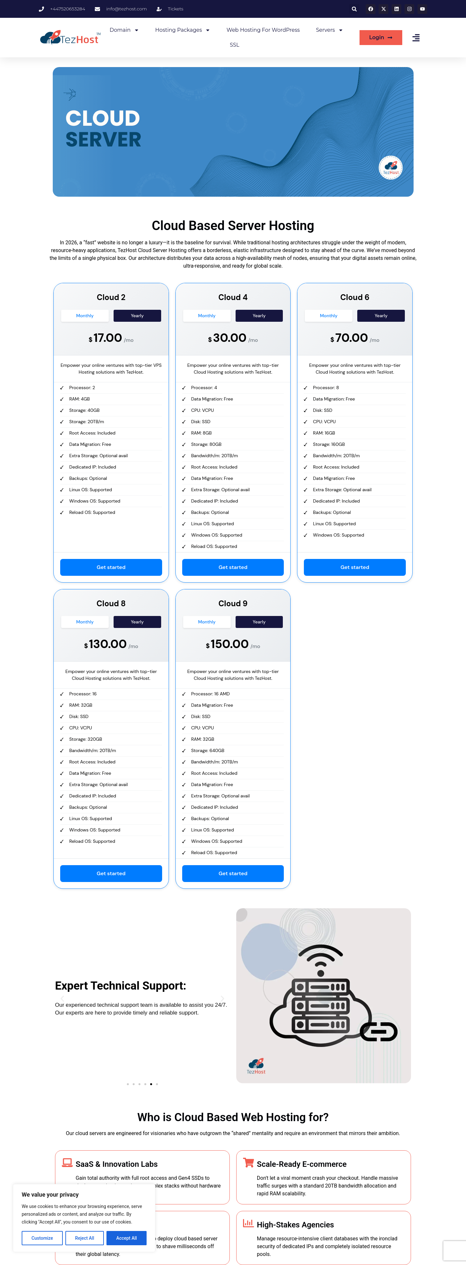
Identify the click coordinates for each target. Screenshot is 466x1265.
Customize (42, 1238)
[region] (84, 1218)
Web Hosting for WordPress (263, 30)
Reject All (84, 1238)
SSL (234, 45)
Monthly (85, 316)
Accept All (126, 1238)
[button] (354, 9)
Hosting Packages (182, 30)
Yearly (137, 316)
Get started (111, 567)
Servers (329, 30)
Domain (124, 30)
